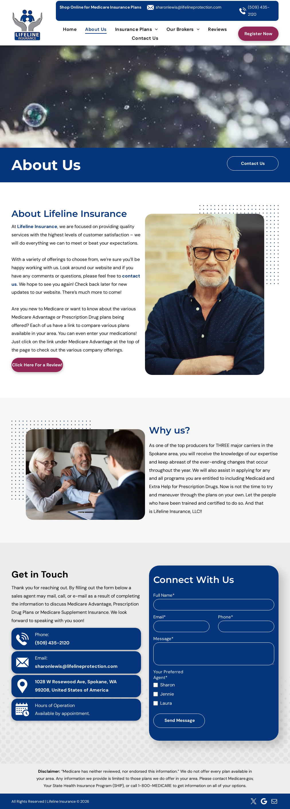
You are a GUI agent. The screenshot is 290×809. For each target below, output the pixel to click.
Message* (163, 639)
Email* (159, 617)
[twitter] (253, 801)
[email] (274, 801)
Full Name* (164, 595)
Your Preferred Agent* (168, 674)
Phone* (225, 617)
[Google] (264, 801)
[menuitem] (70, 29)
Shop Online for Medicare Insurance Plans (100, 7)
